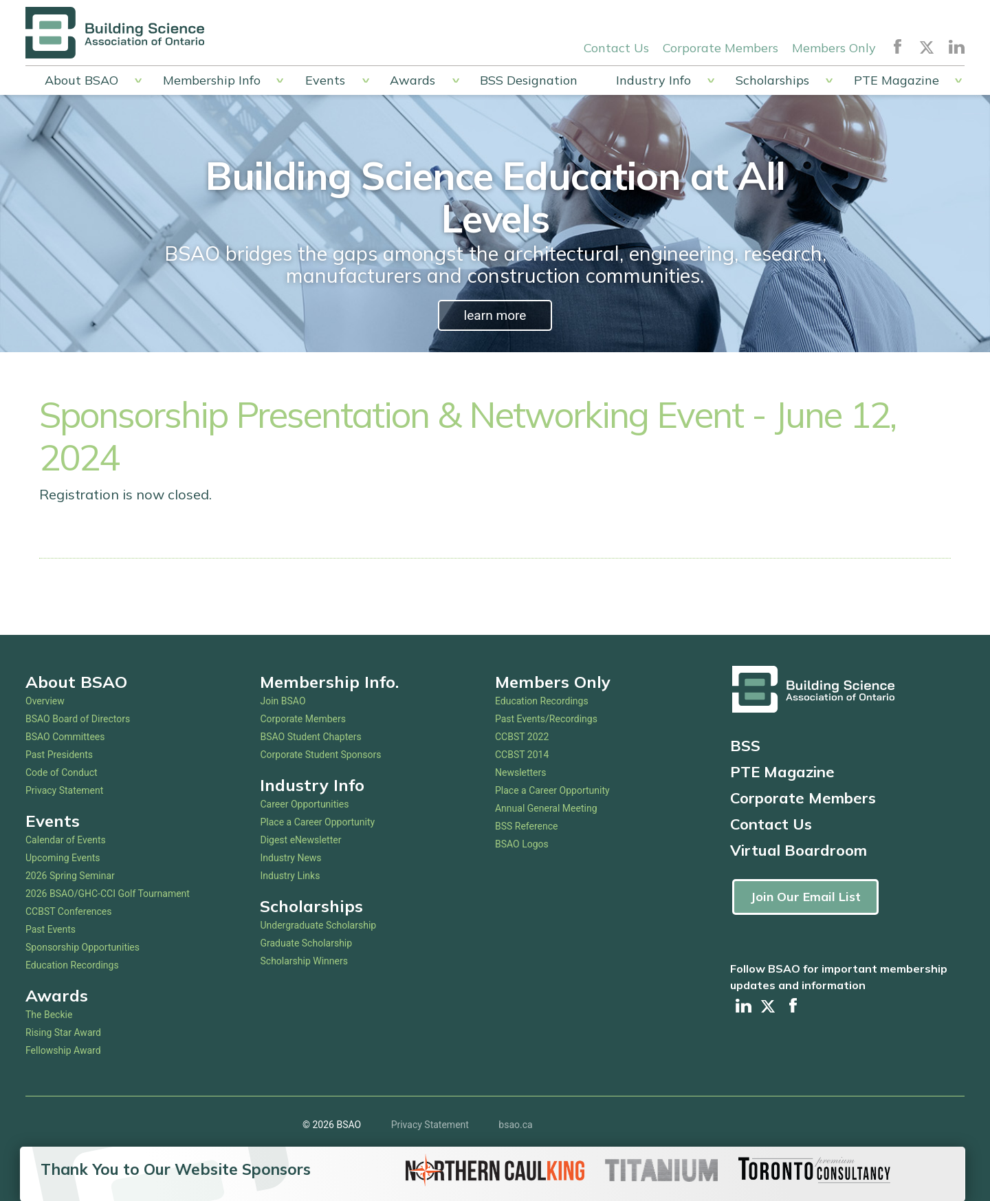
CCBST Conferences (68, 911)
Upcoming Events (62, 857)
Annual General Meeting (546, 808)
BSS (745, 745)
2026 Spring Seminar (70, 875)
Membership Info (212, 80)
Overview (45, 700)
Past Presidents (59, 754)
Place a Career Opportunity (317, 821)
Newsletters (521, 772)
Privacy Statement (64, 790)
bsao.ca (515, 1124)
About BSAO (81, 80)
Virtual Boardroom (798, 850)
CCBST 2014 (522, 754)
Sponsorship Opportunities (82, 947)
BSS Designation (529, 80)
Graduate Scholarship (306, 943)
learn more (494, 315)
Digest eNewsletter (300, 839)
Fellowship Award (63, 1050)
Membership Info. (329, 681)
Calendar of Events (65, 839)
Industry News (290, 857)
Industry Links (290, 875)
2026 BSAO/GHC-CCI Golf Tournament (107, 893)
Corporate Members (720, 47)
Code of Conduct (61, 772)
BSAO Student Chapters (310, 736)
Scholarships (772, 80)
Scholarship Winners (303, 960)
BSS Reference (526, 826)
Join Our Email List (805, 897)
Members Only (834, 47)
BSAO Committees (65, 736)
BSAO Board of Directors (77, 718)
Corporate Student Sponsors (320, 754)
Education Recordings (72, 965)
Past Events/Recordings (546, 718)
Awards (412, 80)
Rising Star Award (63, 1032)
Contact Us (616, 47)
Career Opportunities (304, 804)
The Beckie (48, 1014)
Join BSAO (282, 700)
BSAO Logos (522, 844)
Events (325, 80)
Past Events (50, 929)
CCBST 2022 (522, 736)
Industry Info (653, 80)
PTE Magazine (896, 80)
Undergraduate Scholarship (318, 925)
